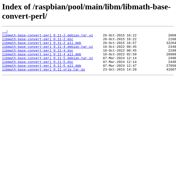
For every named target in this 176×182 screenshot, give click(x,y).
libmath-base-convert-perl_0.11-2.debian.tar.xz (47, 36)
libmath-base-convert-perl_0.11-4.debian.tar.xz (47, 50)
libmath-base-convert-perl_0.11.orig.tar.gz (43, 77)
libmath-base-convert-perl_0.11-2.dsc (37, 41)
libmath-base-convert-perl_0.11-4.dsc (37, 55)
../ (5, 32)
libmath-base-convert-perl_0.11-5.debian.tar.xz (47, 64)
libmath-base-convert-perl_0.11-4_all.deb (41, 59)
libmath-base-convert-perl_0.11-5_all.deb (41, 73)
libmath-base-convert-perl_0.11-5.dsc (37, 68)
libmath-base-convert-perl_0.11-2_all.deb (41, 45)
